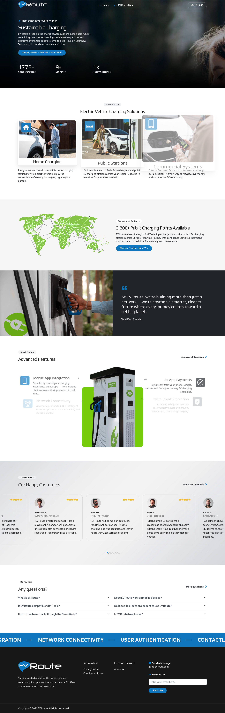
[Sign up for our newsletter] (178, 682)
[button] (107, 569)
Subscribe (157, 690)
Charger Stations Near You (134, 248)
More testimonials (193, 484)
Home (106, 5)
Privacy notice (91, 669)
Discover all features (189, 357)
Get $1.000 (197, 5)
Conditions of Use (93, 673)
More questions (193, 586)
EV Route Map (125, 5)
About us (119, 669)
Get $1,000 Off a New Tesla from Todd (42, 52)
